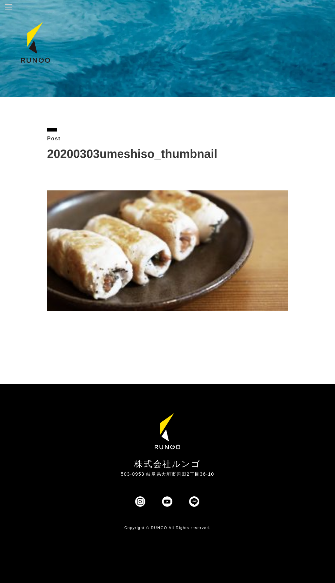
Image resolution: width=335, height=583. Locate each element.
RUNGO (159, 528)
